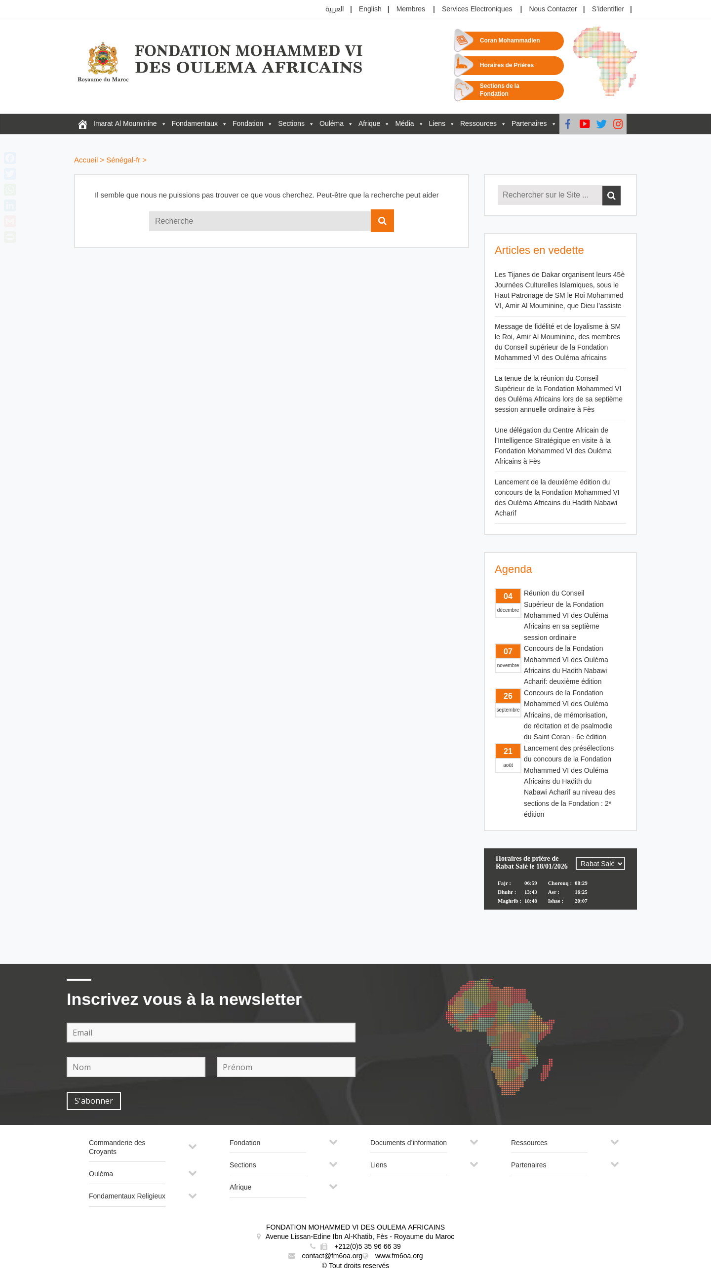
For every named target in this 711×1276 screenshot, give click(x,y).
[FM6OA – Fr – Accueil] (82, 124)
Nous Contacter (553, 9)
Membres (410, 9)
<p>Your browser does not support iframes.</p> (560, 885)
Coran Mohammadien (510, 41)
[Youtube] (584, 124)
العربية (334, 9)
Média (404, 123)
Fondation (248, 123)
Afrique (369, 123)
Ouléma (331, 123)
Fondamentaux (195, 123)
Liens (437, 123)
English (370, 9)
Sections (291, 123)
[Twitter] (601, 124)
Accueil (86, 160)
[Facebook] (567, 124)
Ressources (478, 123)
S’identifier (608, 9)
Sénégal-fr (123, 160)
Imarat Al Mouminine (125, 123)
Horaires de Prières (507, 65)
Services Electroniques (477, 9)
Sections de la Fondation (499, 90)
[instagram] (618, 124)
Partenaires (529, 123)
